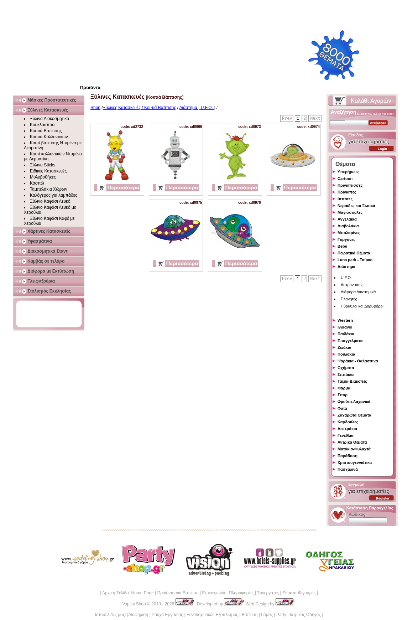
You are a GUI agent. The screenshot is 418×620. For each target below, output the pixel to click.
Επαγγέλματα (350, 341)
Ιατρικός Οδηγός (305, 614)
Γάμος (267, 614)
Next (315, 118)
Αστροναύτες (352, 285)
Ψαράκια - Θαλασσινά (358, 361)
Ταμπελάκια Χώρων (48, 189)
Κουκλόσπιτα (42, 124)
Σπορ (343, 395)
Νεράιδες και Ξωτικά (356, 205)
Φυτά (342, 408)
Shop (95, 107)
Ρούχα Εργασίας (167, 614)
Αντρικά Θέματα (352, 442)
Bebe (342, 246)
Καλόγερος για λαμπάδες (53, 195)
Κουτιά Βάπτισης (46, 130)
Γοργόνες (346, 239)
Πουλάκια (346, 354)
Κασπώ (37, 183)
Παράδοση (347, 456)
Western (345, 320)
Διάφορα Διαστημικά (358, 292)
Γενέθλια (346, 435)
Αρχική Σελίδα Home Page (128, 592)
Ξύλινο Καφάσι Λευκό (50, 201)
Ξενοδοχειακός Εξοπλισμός (212, 614)
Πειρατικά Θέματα (354, 253)
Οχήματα (346, 368)
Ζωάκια (344, 347)
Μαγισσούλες (350, 212)
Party (281, 614)
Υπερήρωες (349, 172)
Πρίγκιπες (347, 192)
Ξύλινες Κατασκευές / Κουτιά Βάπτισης (139, 107)
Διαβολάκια (348, 226)
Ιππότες (345, 199)
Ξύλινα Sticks (42, 164)
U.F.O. (346, 277)
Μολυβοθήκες (43, 177)
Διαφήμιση (138, 614)
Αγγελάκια (347, 219)
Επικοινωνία (213, 592)
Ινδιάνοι (345, 327)
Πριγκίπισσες (350, 185)
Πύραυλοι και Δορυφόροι (362, 306)
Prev (287, 118)
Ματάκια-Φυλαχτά (354, 449)
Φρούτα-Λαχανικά (354, 401)
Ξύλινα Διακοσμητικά (49, 118)
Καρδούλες (348, 422)
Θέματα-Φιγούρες (298, 592)
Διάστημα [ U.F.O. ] (197, 107)
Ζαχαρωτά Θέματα (354, 415)
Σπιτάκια (346, 374)
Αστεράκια (347, 429)
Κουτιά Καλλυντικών (49, 136)
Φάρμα (344, 388)
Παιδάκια (346, 334)
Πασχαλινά (348, 469)
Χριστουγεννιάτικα (355, 462)
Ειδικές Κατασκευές (48, 171)
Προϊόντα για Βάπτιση (178, 592)
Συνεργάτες (268, 592)
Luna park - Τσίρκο (355, 260)
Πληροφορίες (241, 592)
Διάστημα (346, 266)
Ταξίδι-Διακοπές (352, 381)
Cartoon (345, 178)
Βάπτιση (250, 614)
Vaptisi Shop (134, 603)
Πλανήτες (349, 299)
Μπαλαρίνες (349, 233)
